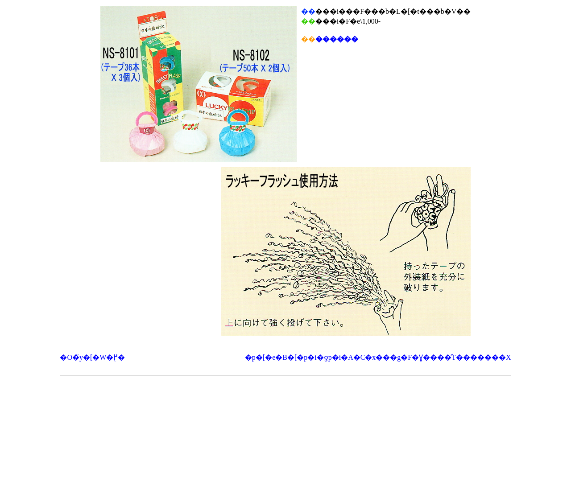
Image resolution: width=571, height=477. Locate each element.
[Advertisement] (285, 402)
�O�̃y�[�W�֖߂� (92, 357)
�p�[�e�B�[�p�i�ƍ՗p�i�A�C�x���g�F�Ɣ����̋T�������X (378, 357)
